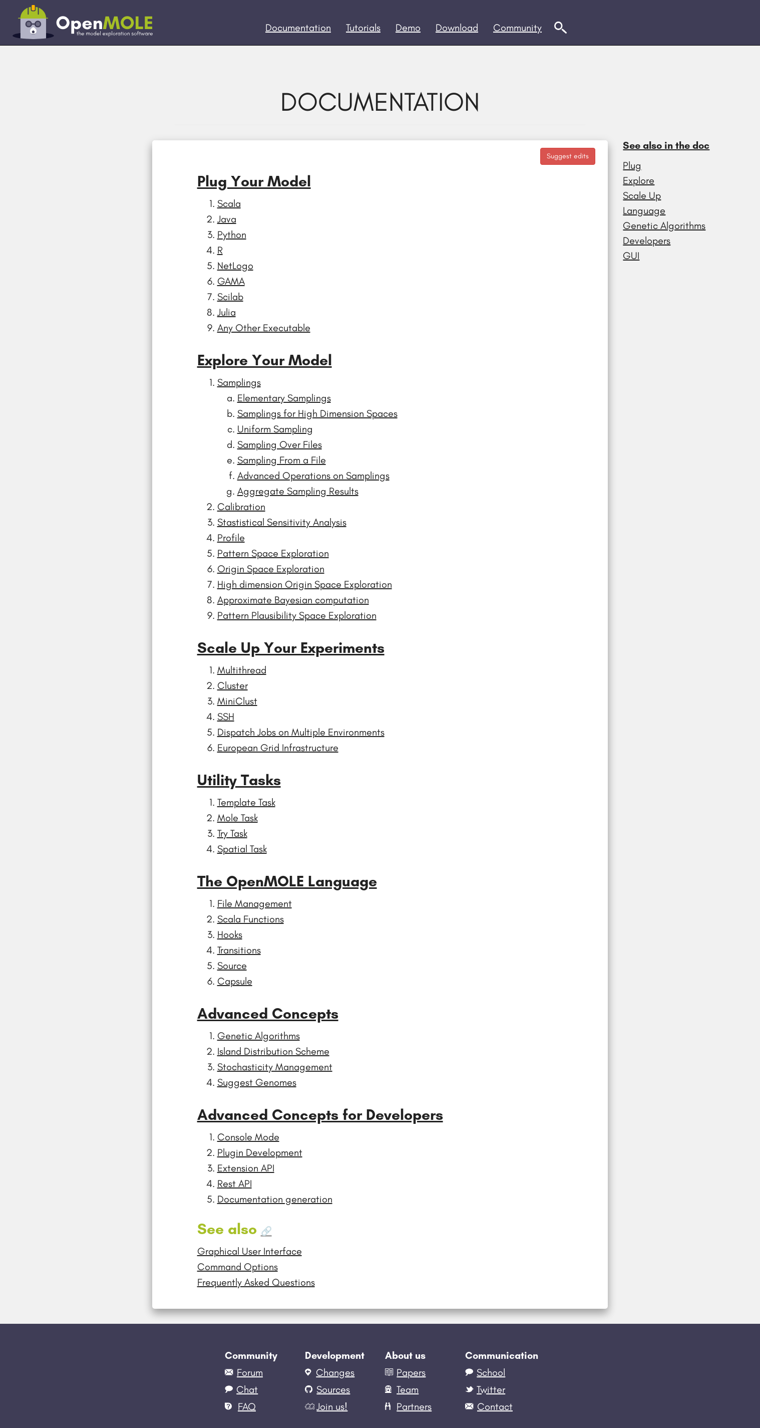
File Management (254, 903)
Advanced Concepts (267, 1013)
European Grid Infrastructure (277, 748)
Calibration (241, 507)
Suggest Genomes (256, 1082)
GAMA (231, 281)
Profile (231, 538)
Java (226, 219)
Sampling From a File (281, 460)
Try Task (232, 833)
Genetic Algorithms (258, 1036)
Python (231, 234)
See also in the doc (666, 145)
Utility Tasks (239, 780)
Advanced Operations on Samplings (313, 475)
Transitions (239, 950)
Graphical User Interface (249, 1251)
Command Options (237, 1267)
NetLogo (235, 266)
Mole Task (237, 818)
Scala (229, 203)
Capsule (234, 981)
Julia (226, 312)
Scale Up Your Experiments (291, 647)
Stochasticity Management (274, 1067)
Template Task (246, 802)
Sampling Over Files (279, 444)
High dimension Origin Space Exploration (304, 584)
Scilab (230, 297)
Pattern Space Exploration (273, 553)
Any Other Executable (263, 328)
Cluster (232, 685)
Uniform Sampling (275, 429)
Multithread (241, 670)
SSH (225, 716)
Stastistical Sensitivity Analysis (281, 522)
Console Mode (248, 1137)
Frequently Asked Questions (256, 1282)
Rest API (234, 1183)
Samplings (239, 382)
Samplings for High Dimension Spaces (317, 413)
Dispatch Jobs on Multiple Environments (301, 732)
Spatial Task (242, 849)
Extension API (245, 1168)
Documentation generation (274, 1199)
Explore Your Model (264, 360)
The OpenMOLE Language (287, 881)
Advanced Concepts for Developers (320, 1114)
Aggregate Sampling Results (297, 491)
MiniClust (237, 701)
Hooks (229, 934)
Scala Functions (250, 919)
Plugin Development (259, 1152)
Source (232, 966)
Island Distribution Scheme (273, 1051)
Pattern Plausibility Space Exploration (296, 615)
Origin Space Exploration (270, 569)
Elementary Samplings (284, 398)
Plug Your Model (254, 181)
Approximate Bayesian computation (293, 600)
